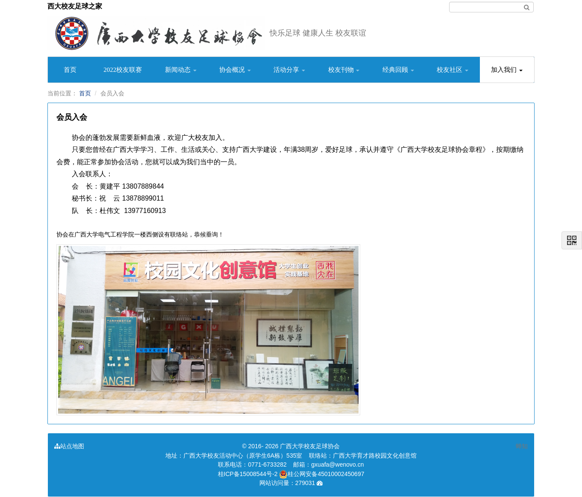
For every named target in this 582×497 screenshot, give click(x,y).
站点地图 (69, 446)
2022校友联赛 (122, 69)
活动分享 (289, 69)
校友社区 (452, 69)
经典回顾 (398, 69)
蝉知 (522, 446)
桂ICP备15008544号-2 (248, 473)
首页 (70, 69)
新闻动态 (181, 69)
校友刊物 (344, 69)
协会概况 (235, 69)
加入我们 (507, 69)
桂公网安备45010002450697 (321, 473)
